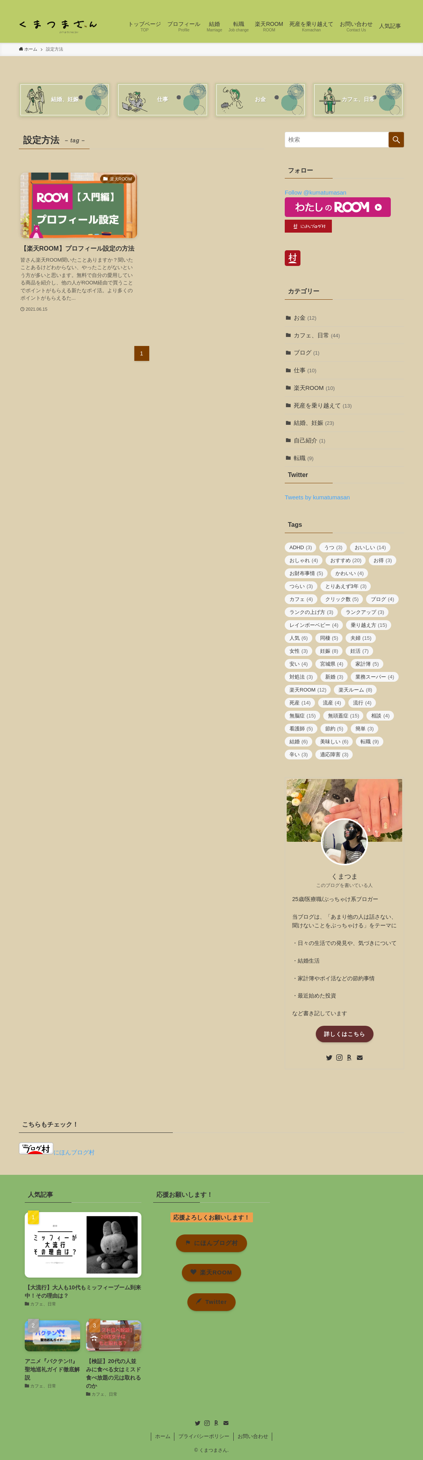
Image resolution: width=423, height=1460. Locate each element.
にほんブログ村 (57, 1152)
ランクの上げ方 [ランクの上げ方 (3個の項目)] (311, 612)
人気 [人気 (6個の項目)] (298, 638)
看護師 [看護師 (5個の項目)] (301, 729)
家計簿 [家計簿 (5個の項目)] (367, 664)
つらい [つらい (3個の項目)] (301, 586)
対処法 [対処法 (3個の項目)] (301, 677)
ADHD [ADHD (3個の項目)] (300, 547)
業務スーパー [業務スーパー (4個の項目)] (374, 677)
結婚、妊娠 (314, 422)
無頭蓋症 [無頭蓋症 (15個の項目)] (343, 716)
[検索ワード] (344, 139)
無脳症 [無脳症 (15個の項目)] (302, 716)
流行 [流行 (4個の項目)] (362, 703)
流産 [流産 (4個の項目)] (332, 703)
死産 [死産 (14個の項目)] (300, 703)
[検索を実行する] (396, 139)
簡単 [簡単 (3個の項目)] (364, 729)
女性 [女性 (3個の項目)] (298, 651)
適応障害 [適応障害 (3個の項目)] (334, 754)
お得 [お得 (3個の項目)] (383, 560)
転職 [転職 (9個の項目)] (370, 742)
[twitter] (358, 4)
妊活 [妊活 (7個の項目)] (359, 651)
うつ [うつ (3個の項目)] (333, 547)
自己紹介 (310, 440)
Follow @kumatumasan (315, 192)
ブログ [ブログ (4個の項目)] (382, 599)
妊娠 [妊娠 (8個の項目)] (329, 651)
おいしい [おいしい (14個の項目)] (370, 547)
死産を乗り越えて (323, 405)
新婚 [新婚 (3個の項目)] (334, 677)
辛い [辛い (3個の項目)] (298, 754)
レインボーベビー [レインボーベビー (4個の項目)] (314, 625)
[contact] (389, 4)
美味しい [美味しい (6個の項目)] (334, 742)
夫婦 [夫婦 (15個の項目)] (361, 638)
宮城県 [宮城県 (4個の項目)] (332, 664)
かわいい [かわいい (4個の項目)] (349, 573)
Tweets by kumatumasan (317, 497)
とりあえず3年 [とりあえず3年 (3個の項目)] (346, 586)
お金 (305, 317)
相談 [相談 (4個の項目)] (380, 716)
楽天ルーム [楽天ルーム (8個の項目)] (355, 690)
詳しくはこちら (344, 1034)
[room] (379, 4)
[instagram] (368, 4)
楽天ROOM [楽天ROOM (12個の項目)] (307, 690)
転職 (304, 458)
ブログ (307, 352)
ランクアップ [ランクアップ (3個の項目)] (365, 612)
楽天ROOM (314, 387)
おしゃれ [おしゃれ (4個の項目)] (303, 560)
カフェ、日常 (317, 335)
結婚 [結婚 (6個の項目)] (298, 742)
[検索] (399, 4)
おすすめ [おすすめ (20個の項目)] (346, 560)
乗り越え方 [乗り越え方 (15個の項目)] (369, 625)
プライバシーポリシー (203, 1436)
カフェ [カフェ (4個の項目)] (301, 599)
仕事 (305, 370)
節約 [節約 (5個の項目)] (334, 729)
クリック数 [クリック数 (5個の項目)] (342, 599)
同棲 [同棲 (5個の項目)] (329, 638)
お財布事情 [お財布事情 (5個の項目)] (306, 573)
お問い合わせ (253, 1436)
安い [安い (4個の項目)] (298, 664)
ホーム (162, 1436)
